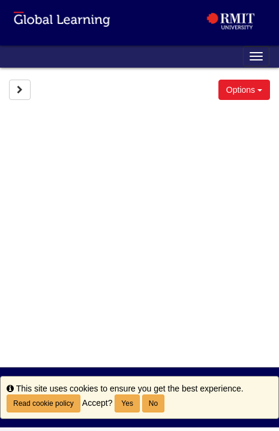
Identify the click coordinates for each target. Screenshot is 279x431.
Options (244, 90)
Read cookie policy (43, 403)
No (153, 403)
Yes (127, 403)
